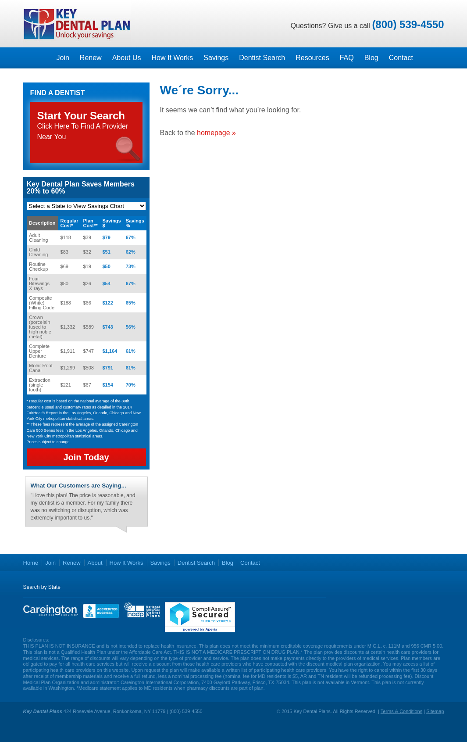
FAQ (347, 57)
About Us (126, 57)
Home (31, 562)
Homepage (37, 57)
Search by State (42, 587)
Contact (401, 57)
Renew (91, 57)
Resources (312, 57)
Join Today (86, 457)
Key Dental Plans (77, 23)
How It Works (172, 57)
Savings (215, 57)
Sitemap (435, 711)
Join (63, 57)
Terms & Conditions (401, 711)
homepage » (216, 132)
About (95, 562)
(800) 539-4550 (408, 24)
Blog (371, 57)
